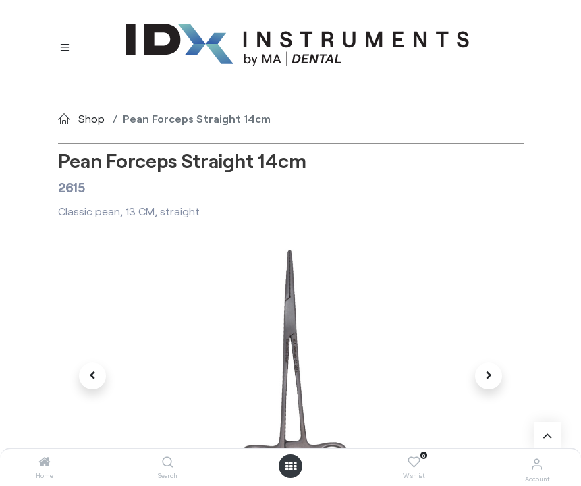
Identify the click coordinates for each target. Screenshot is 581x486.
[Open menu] (290, 466)
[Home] (44, 462)
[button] (93, 375)
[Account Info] (536, 463)
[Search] (167, 462)
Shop (91, 118)
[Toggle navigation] (65, 45)
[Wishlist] (414, 462)
